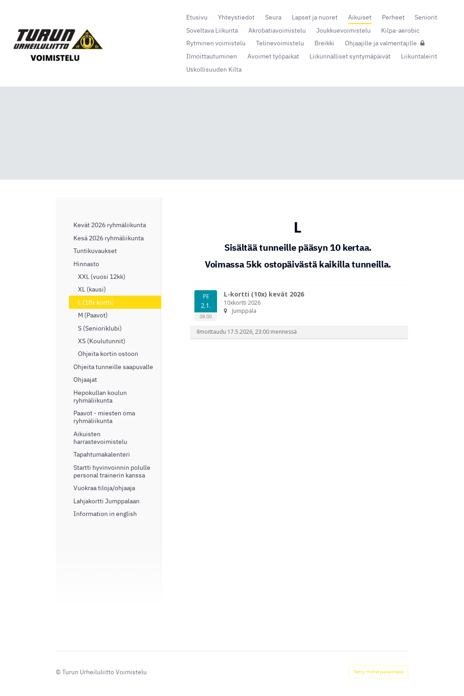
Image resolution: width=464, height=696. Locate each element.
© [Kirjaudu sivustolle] (59, 671)
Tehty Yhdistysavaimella (378, 672)
